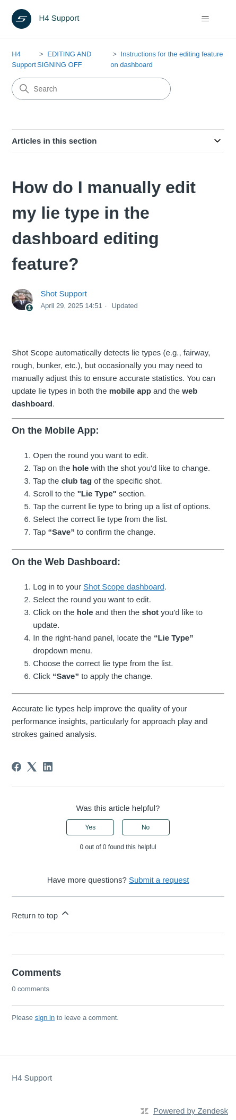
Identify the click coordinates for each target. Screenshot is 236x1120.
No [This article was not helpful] (146, 827)
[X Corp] (32, 766)
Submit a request (159, 879)
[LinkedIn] (48, 766)
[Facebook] (16, 766)
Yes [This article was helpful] (90, 827)
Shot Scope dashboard (123, 586)
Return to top (41, 914)
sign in (45, 1018)
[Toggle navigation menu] (205, 19)
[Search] (91, 88)
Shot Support (63, 293)
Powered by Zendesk (190, 1110)
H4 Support (32, 1077)
